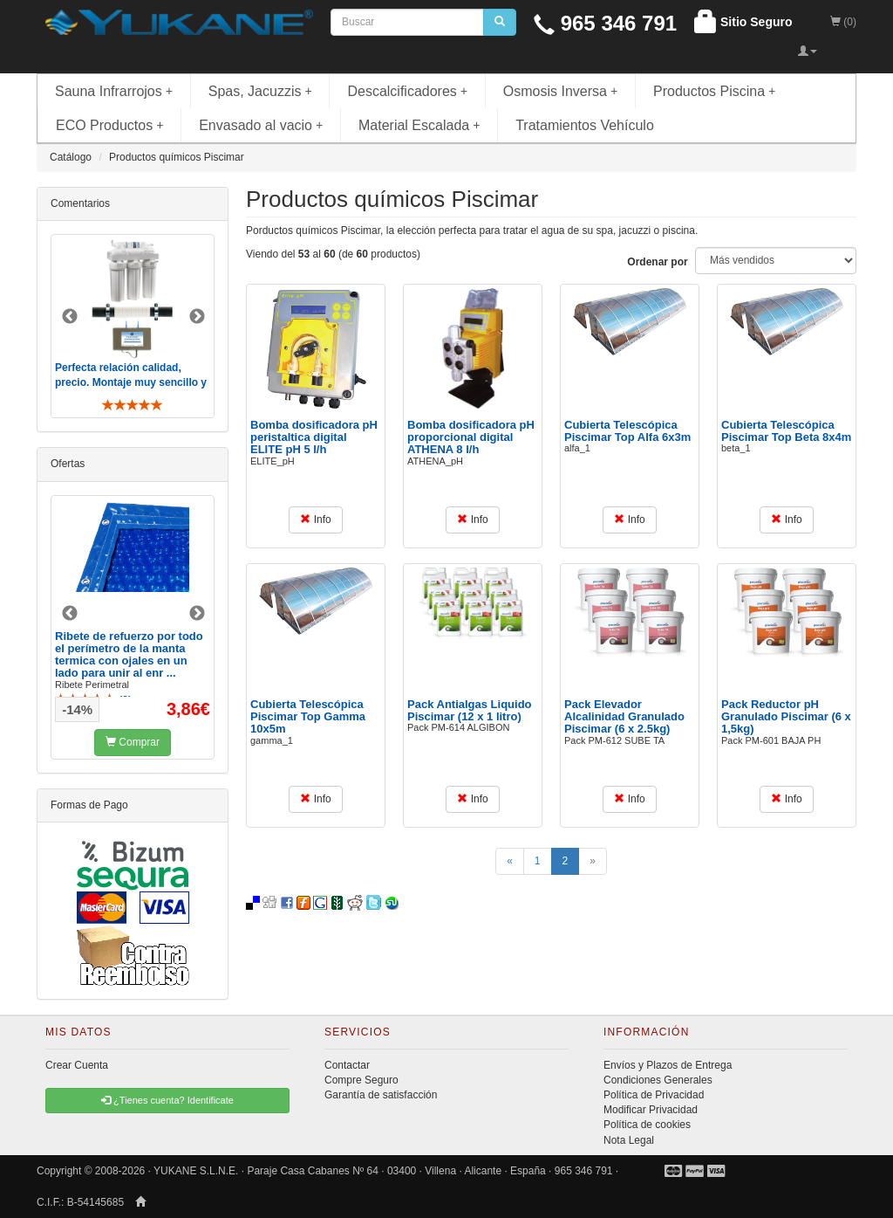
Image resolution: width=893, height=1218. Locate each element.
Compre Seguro (361, 1080)
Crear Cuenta (76, 1065)
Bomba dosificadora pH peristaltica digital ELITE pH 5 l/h (314, 437)
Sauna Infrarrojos (114, 91)
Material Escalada (419, 125)
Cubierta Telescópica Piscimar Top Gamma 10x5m (307, 717)
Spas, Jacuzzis (260, 91)
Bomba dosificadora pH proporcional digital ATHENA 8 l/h (471, 437)
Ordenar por (657, 262)
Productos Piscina (714, 91)
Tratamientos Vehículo (584, 125)
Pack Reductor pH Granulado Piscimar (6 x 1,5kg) (786, 717)
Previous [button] (69, 317)
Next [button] (197, 317)
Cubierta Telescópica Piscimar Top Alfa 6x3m (627, 431)
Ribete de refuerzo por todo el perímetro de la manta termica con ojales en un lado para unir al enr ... (129, 655)
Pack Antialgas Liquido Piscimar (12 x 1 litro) (469, 710)
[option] (133, 326)
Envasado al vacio (261, 125)
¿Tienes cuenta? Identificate (167, 1100)
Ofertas (68, 464)
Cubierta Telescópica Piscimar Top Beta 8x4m (786, 431)
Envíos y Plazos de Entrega (667, 1065)
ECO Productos (110, 125)
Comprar (133, 742)
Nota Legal (628, 1140)
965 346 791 (605, 23)
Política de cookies (647, 1124)
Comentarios (80, 203)
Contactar (347, 1065)
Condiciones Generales (657, 1080)
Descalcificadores (407, 91)
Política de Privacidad (653, 1095)
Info (315, 519)
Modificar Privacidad (650, 1110)
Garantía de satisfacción (380, 1095)
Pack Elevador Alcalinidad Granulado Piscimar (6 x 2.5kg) (624, 717)
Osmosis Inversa (560, 91)
